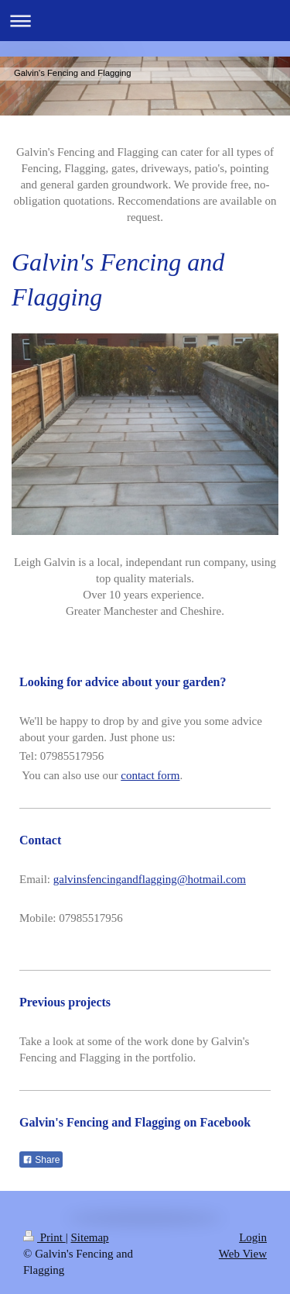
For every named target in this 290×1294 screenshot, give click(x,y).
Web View (243, 1253)
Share (41, 1159)
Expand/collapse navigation (145, 20)
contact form (150, 775)
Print (44, 1237)
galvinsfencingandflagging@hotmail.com (149, 879)
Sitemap (89, 1237)
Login (253, 1237)
